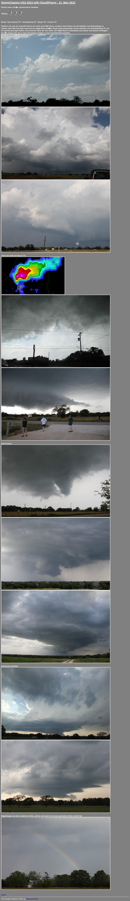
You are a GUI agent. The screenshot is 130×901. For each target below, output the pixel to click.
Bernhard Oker (32, 899)
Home (3, 895)
